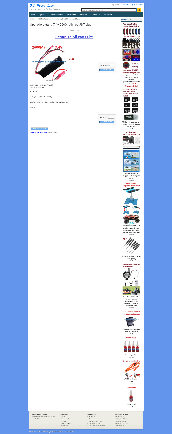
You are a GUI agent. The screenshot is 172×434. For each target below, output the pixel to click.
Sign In (133, 4)
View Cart (83, 15)
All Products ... (66, 426)
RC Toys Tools (43, 19)
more (130, 19)
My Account (71, 15)
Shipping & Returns (123, 419)
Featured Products (56, 15)
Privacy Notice (121, 421)
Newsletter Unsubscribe (97, 426)
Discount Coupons (95, 423)
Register (140, 4)
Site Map (92, 419)
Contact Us (96, 15)
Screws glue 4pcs (131, 354)
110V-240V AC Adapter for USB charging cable (131, 329)
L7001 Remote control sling (131, 379)
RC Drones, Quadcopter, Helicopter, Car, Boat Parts (57, 431)
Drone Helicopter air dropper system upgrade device (131, 175)
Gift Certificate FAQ (95, 421)
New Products (66, 423)
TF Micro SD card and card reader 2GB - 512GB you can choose (131, 123)
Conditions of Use (122, 423)
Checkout (125, 5)
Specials (42, 15)
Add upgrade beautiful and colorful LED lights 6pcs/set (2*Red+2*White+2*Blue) (131, 77)
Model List (108, 15)
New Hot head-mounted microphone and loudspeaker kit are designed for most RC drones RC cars (131, 300)
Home (33, 15)
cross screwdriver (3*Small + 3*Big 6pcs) (131, 257)
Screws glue (131, 403)
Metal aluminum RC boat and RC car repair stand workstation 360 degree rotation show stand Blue (131, 228)
